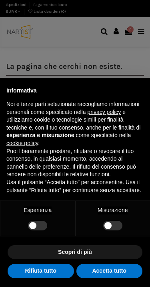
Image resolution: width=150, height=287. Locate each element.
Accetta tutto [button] (109, 270)
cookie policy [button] (22, 143)
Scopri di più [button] (75, 252)
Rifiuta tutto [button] (40, 270)
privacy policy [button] (104, 112)
